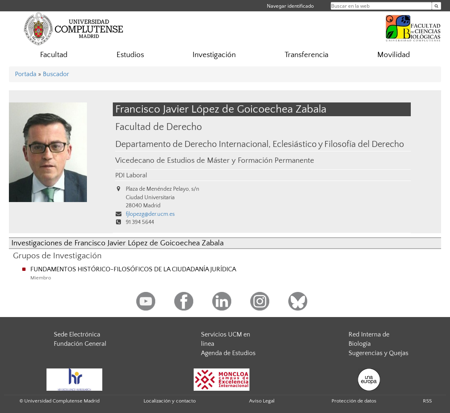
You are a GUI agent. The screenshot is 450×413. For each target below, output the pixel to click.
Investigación (214, 55)
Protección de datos (354, 401)
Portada (25, 74)
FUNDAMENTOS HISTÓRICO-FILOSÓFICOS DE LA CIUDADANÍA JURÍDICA (133, 269)
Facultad (54, 55)
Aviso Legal (262, 401)
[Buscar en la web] (436, 6)
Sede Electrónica (77, 334)
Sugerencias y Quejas (378, 353)
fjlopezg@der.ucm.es (150, 214)
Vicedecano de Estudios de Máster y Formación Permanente (214, 160)
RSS (427, 401)
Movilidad (393, 55)
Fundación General (80, 343)
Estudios (130, 55)
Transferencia (306, 55)
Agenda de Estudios (228, 353)
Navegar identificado (290, 5)
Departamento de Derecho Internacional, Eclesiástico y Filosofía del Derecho (259, 144)
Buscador (56, 74)
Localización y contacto (170, 401)
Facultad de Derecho (158, 126)
